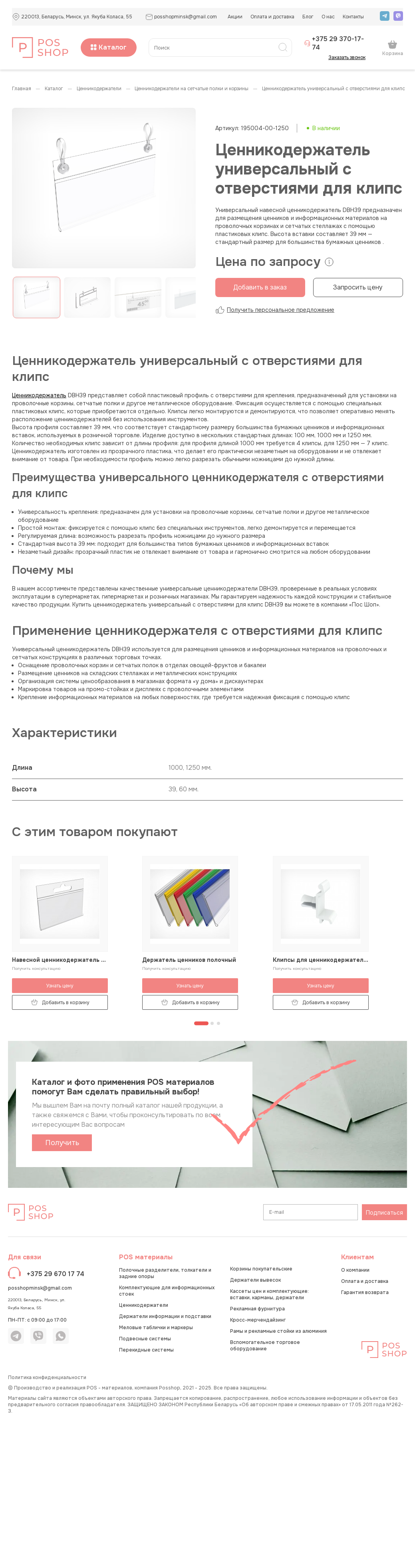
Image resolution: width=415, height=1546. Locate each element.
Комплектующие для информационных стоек (166, 1290)
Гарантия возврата (365, 1292)
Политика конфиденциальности (47, 1377)
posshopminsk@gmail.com (40, 1288)
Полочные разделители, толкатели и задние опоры (165, 1273)
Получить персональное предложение (274, 310)
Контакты (353, 17)
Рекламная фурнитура (257, 1309)
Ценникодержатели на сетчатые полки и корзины (191, 89)
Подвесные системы (145, 1339)
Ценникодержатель (39, 395)
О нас (328, 17)
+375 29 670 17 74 (55, 1274)
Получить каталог (62, 1144)
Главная (21, 89)
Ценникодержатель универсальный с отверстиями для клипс (333, 89)
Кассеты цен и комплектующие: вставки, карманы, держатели (269, 1294)
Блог (308, 17)
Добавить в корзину (60, 1002)
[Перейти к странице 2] (212, 1023)
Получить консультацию (36, 968)
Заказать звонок (349, 57)
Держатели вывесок (255, 1280)
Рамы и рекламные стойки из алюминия (278, 1331)
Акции (235, 17)
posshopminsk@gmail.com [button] (181, 17)
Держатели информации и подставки (165, 1316)
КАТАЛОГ (54, 89)
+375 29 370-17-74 (334, 43)
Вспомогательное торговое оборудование (265, 1345)
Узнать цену (59, 986)
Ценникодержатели (99, 89)
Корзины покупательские (261, 1269)
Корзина (392, 48)
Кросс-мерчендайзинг (258, 1320)
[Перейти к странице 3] (218, 1023)
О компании (355, 1270)
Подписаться (384, 1212)
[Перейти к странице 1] (201, 1023)
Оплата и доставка (272, 17)
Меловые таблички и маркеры (156, 1327)
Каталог (109, 47)
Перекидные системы (146, 1350)
